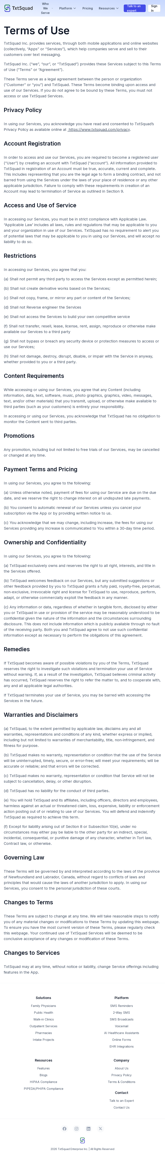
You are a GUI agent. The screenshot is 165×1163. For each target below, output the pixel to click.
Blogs (43, 1075)
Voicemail (121, 1026)
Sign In (154, 8)
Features (43, 1068)
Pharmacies (43, 1033)
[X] (100, 1128)
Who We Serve (47, 8)
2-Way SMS (121, 1012)
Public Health (43, 1012)
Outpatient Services (43, 1026)
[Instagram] (76, 1128)
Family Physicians (43, 1006)
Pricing (87, 8)
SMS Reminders (121, 1006)
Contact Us (122, 1107)
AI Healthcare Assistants (121, 1033)
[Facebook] (64, 1128)
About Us (121, 1068)
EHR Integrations (122, 1046)
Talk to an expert (134, 8)
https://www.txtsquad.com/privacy (99, 129)
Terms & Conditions (121, 1082)
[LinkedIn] (88, 1128)
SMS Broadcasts (122, 1019)
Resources (109, 8)
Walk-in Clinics (43, 1019)
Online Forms (121, 1040)
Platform (67, 8)
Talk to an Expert (121, 1101)
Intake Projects (43, 1040)
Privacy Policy (121, 1075)
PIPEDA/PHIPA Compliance (43, 1089)
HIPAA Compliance (43, 1082)
